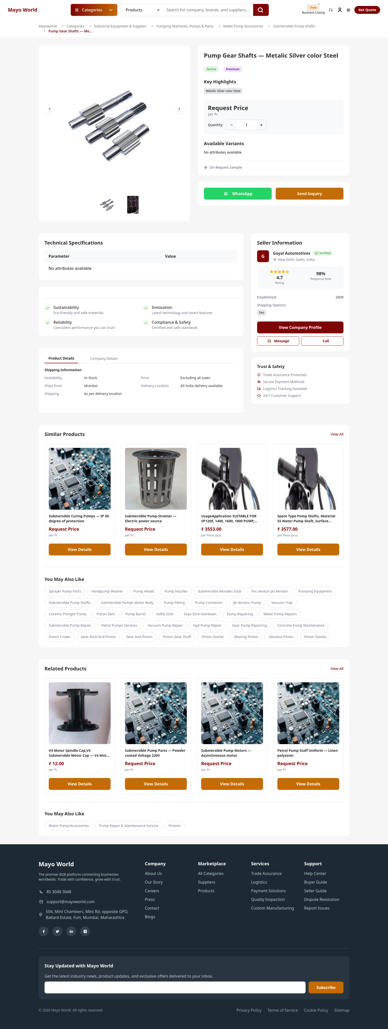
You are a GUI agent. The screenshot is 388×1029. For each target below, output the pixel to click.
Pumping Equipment (315, 591)
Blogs (150, 916)
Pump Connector (209, 602)
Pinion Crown (59, 636)
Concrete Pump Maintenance (300, 625)
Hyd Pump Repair (207, 625)
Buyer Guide (315, 882)
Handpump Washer (107, 591)
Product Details (61, 358)
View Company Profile (300, 327)
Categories (75, 26)
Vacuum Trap (281, 602)
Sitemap (342, 1010)
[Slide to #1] (108, 205)
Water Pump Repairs (280, 614)
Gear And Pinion (139, 636)
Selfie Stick (164, 614)
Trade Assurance (266, 873)
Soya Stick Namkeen (200, 614)
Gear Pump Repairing (249, 625)
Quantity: (215, 124)
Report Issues (316, 908)
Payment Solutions (268, 890)
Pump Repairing (240, 614)
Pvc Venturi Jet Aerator (270, 591)
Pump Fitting (174, 602)
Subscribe (326, 987)
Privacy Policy (249, 1010)
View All (337, 434)
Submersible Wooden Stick (219, 591)
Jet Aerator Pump (247, 602)
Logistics (259, 882)
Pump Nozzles (176, 591)
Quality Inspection (268, 899)
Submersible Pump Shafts (294, 26)
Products (206, 890)
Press (150, 899)
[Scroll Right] (179, 109)
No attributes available (223, 152)
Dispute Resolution (321, 899)
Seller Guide (315, 890)
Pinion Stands (315, 636)
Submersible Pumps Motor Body (127, 602)
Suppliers (206, 882)
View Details (80, 549)
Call (322, 341)
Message (278, 341)
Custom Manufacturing (272, 908)
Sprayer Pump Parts (65, 591)
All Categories (210, 873)
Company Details (104, 358)
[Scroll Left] (49, 109)
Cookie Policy (316, 1010)
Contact (152, 908)
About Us (153, 873)
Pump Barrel (135, 614)
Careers (152, 890)
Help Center (315, 873)
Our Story (154, 882)
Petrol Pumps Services (119, 625)
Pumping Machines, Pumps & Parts (184, 26)
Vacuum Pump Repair (165, 625)
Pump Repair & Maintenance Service (128, 825)
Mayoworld (48, 26)
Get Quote (367, 9)
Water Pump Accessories (243, 26)
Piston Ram (106, 614)
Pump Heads (143, 591)
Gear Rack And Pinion (98, 636)
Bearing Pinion (246, 636)
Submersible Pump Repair (70, 625)
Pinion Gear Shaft (177, 636)
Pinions (174, 825)
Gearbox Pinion (280, 636)
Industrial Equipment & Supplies (120, 26)
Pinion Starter (213, 636)
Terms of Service (282, 1010)
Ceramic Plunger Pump (67, 614)
